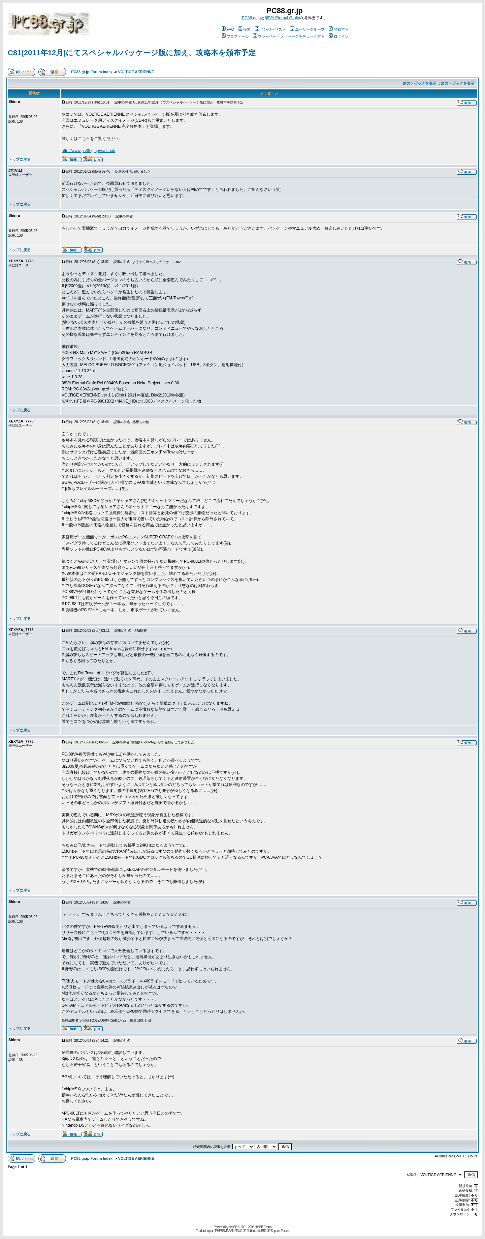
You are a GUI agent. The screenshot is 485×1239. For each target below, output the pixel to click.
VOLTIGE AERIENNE (136, 72)
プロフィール (235, 36)
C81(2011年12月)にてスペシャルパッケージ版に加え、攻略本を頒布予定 (132, 53)
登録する (339, 29)
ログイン (339, 36)
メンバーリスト (270, 29)
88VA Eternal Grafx (282, 18)
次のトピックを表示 (457, 83)
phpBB (233, 1227)
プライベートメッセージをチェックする (289, 36)
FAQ (228, 29)
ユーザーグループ (307, 29)
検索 (244, 29)
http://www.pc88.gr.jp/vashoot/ (88, 150)
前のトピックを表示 (419, 83)
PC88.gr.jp (251, 18)
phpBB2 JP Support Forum (272, 1231)
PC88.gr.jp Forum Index (91, 72)
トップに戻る (19, 159)
